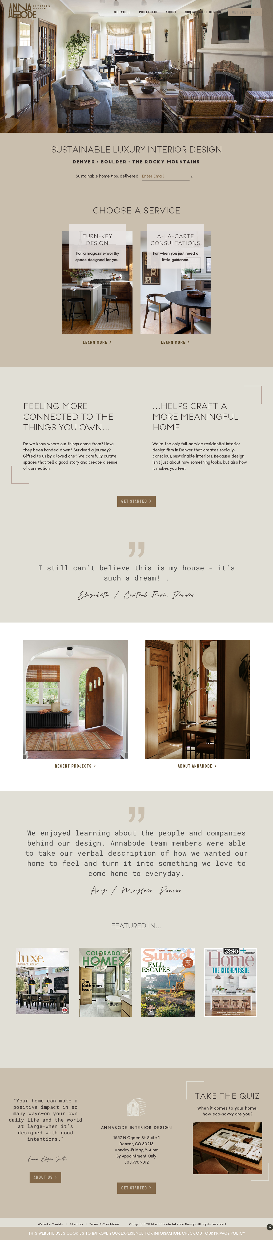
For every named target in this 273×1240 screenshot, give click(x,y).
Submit (192, 177)
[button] (270, 1227)
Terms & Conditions (104, 1224)
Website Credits (50, 1224)
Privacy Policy (229, 1233)
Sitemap (76, 1224)
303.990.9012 (136, 1162)
